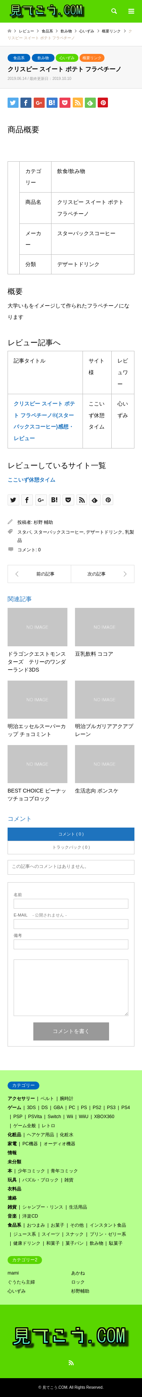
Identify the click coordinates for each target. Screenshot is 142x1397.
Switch (54, 1116)
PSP (17, 1116)
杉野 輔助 (43, 522)
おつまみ (36, 1225)
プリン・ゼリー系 (108, 1234)
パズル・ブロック (40, 1180)
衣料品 (14, 1189)
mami (13, 1273)
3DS (31, 1107)
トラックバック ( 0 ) (71, 847)
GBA (58, 1107)
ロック (78, 1282)
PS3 (111, 1107)
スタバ (24, 532)
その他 (77, 1225)
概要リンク (92, 58)
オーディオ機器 (59, 1143)
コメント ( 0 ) (71, 834)
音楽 (12, 1216)
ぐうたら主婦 (21, 1282)
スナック (75, 1234)
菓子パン (75, 1243)
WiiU (83, 1116)
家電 (12, 1143)
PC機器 (30, 1143)
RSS (71, 1362)
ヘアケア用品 (40, 1134)
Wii (70, 1116)
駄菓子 (116, 1243)
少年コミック (31, 1171)
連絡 (12, 1198)
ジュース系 (24, 1234)
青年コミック (64, 1171)
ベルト (47, 1098)
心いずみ (67, 58)
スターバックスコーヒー (59, 532)
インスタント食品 (108, 1225)
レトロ (48, 1125)
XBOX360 (104, 1116)
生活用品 (78, 1207)
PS (84, 1107)
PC (72, 1107)
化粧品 (14, 1134)
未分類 (14, 1161)
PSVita (35, 1116)
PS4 (125, 1107)
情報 (12, 1152)
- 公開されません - (40, 915)
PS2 (97, 1107)
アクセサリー (21, 1098)
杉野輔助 (80, 1291)
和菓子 (53, 1243)
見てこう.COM (54, 1387)
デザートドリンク (104, 532)
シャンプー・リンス (42, 1207)
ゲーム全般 (24, 1125)
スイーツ (51, 1234)
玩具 (12, 1180)
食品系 (19, 58)
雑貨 (68, 1180)
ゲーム (14, 1107)
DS (45, 1107)
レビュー (26, 31)
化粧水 (66, 1134)
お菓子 (57, 1225)
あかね (78, 1273)
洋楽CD (30, 1216)
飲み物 (43, 58)
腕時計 (66, 1098)
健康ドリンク (27, 1243)
